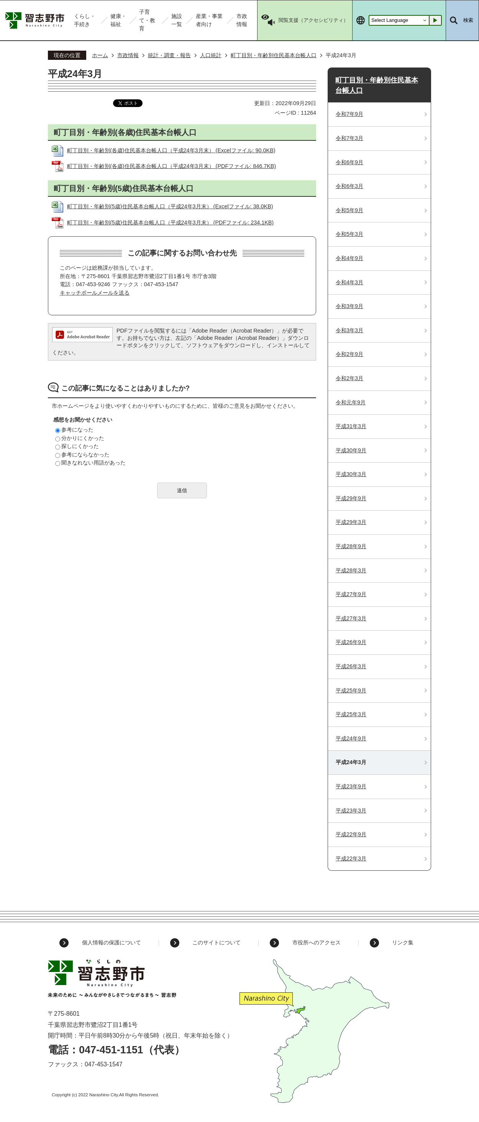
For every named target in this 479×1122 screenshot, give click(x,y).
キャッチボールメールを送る (95, 293)
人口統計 (210, 55)
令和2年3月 (349, 378)
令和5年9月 (349, 210)
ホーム (100, 55)
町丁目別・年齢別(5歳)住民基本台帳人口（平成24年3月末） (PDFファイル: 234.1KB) (170, 222)
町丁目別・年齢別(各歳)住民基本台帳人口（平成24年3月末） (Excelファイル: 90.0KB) (171, 150)
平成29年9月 (351, 498)
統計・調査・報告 (169, 55)
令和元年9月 (351, 402)
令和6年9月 (349, 162)
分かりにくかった (79, 438)
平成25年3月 (351, 714)
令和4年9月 (349, 258)
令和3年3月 (349, 330)
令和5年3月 (349, 234)
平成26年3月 (351, 666)
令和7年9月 (349, 114)
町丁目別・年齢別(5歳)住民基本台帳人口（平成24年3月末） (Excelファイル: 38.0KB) (170, 206)
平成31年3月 (351, 426)
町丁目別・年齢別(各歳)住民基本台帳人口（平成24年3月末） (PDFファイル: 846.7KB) (171, 166)
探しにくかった (77, 446)
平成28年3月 (351, 570)
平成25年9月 (351, 690)
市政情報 (128, 55)
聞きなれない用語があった (90, 463)
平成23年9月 (351, 786)
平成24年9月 (351, 738)
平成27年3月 (351, 618)
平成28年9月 (351, 546)
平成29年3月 (351, 522)
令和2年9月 (349, 354)
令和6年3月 (349, 186)
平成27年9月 (351, 594)
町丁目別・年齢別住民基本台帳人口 (274, 55)
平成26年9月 (351, 642)
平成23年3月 (351, 810)
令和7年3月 (349, 138)
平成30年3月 (351, 474)
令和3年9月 (349, 306)
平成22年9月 (351, 834)
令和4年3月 (349, 282)
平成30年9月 (351, 450)
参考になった (74, 430)
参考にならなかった (82, 454)
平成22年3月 (351, 858)
